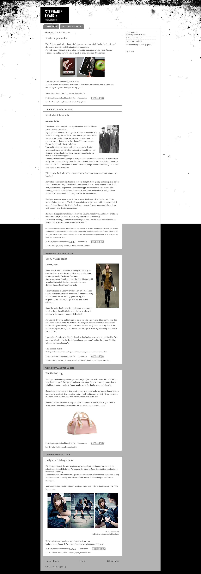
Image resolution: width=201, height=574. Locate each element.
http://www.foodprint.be (75, 93)
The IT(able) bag (54, 373)
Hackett (55, 129)
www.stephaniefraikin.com (94, 405)
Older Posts (113, 560)
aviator (54, 360)
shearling (106, 360)
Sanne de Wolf (85, 553)
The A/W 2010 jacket (56, 258)
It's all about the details (57, 115)
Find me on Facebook (134, 41)
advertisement (57, 553)
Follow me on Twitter (134, 38)
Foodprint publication (56, 38)
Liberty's (83, 360)
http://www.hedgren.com (80, 541)
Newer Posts (52, 560)
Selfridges (98, 360)
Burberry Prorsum (64, 360)
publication (72, 447)
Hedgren (71, 553)
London (87, 246)
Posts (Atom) (61, 567)
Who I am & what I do (72, 26)
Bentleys (55, 246)
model (64, 447)
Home (83, 560)
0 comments (82, 98)
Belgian (54, 102)
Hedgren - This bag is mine (59, 460)
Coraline (75, 360)
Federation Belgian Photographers (138, 44)
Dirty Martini (66, 185)
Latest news (51, 26)
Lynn (77, 553)
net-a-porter (87, 308)
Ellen (60, 102)
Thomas (61, 132)
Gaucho (86, 214)
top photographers (78, 102)
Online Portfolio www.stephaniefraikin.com (136, 33)
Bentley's (49, 199)
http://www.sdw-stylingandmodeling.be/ (87, 544)
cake (53, 447)
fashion (59, 447)
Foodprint (67, 102)
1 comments (82, 356)
